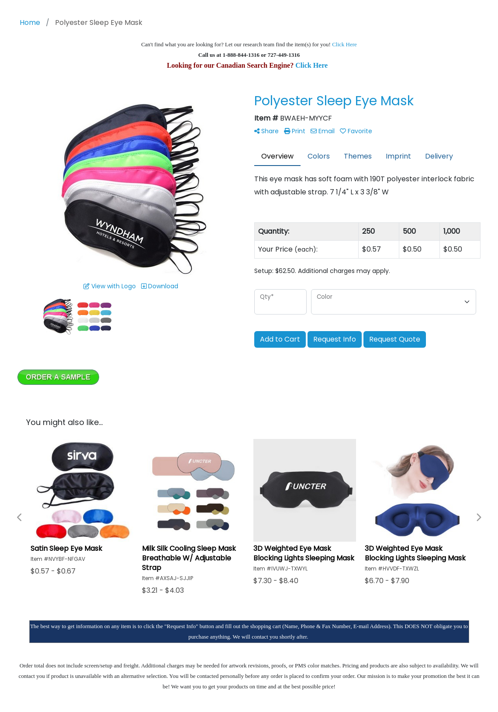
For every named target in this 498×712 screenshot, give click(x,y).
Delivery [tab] (439, 156)
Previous (19, 517)
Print (294, 131)
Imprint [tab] (398, 156)
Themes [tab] (358, 156)
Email (323, 131)
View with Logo (109, 286)
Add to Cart (280, 339)
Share (266, 131)
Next (478, 517)
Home (30, 22)
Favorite (356, 131)
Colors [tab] (319, 156)
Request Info (334, 339)
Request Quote (394, 339)
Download (159, 286)
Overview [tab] (277, 156)
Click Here (344, 44)
